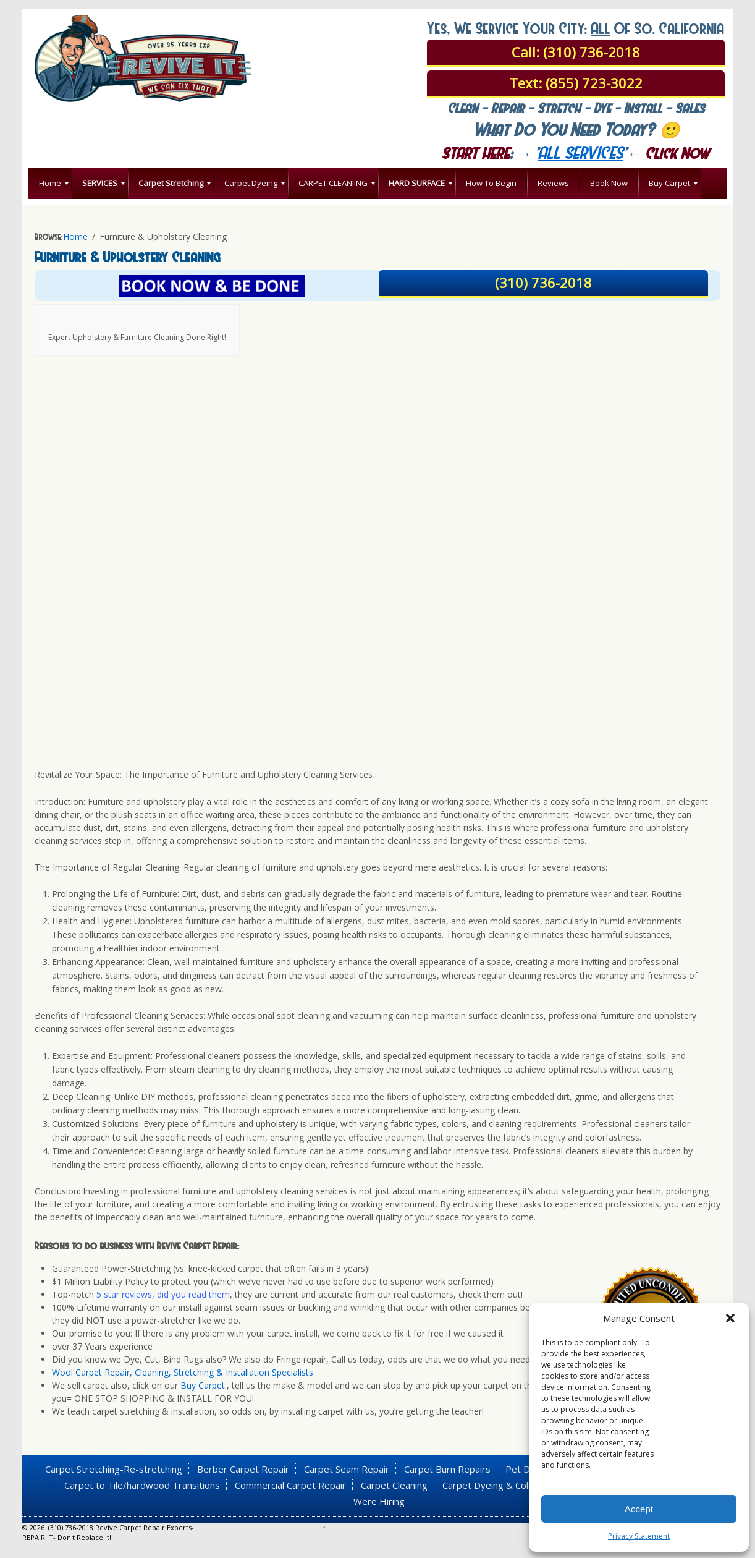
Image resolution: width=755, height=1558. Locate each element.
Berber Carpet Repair (243, 1469)
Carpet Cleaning (394, 1485)
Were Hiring (379, 1501)
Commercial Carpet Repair (290, 1485)
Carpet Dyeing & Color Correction (513, 1485)
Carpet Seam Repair (346, 1469)
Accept (639, 1509)
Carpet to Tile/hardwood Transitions (142, 1485)
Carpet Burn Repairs (447, 1469)
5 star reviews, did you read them (162, 1294)
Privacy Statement (639, 1536)
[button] (730, 1318)
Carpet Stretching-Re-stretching (113, 1469)
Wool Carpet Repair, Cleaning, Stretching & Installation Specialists (182, 1372)
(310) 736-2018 (543, 282)
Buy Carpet (202, 1385)
